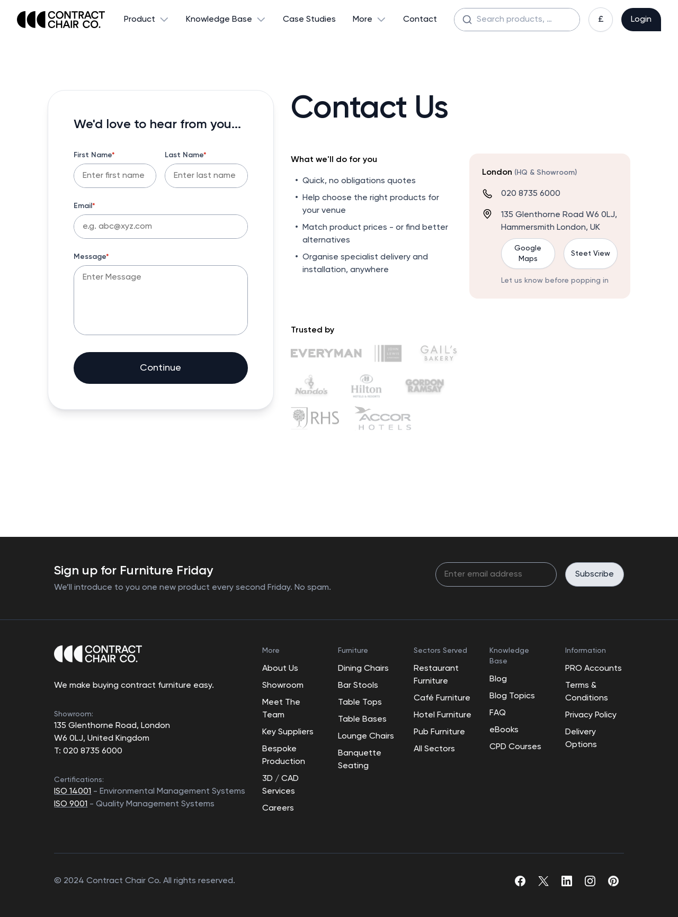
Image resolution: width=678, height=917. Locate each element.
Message (91, 256)
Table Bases (362, 719)
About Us (280, 668)
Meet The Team (281, 709)
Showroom (283, 685)
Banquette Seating (359, 759)
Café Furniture (442, 698)
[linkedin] (566, 881)
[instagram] (590, 881)
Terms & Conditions (586, 692)
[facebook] (520, 881)
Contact (420, 19)
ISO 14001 (72, 791)
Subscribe (594, 574)
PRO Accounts (593, 668)
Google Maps (527, 254)
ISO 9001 (70, 804)
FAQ (497, 713)
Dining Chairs (363, 668)
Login (641, 19)
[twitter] (543, 881)
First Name (94, 155)
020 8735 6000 (530, 194)
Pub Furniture (439, 732)
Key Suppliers (288, 732)
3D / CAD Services (280, 785)
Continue (160, 368)
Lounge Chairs (366, 736)
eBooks (504, 730)
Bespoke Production (283, 755)
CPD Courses (515, 747)
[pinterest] (613, 881)
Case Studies (309, 19)
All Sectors (434, 749)
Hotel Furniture (442, 715)
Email (84, 206)
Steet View (590, 253)
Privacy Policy (591, 715)
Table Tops (360, 702)
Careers (278, 808)
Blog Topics (512, 696)
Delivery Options (581, 738)
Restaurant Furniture (436, 675)
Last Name (186, 155)
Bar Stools (358, 685)
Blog (498, 679)
